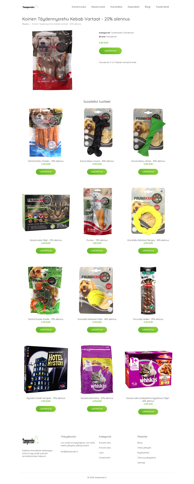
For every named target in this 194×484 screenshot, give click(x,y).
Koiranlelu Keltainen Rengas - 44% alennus (148, 242)
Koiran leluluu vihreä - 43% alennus (148, 163)
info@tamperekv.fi (69, 453)
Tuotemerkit (162, 7)
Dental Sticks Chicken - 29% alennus (46, 163)
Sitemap (141, 464)
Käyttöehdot (143, 454)
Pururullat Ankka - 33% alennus (148, 321)
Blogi (147, 7)
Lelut (101, 454)
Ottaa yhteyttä (144, 449)
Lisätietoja (110, 52)
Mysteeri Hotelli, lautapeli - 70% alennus (46, 400)
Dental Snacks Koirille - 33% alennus (45, 321)
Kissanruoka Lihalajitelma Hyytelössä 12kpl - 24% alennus (148, 401)
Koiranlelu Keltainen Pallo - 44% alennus (97, 321)
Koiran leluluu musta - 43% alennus (97, 163)
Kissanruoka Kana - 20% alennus (97, 400)
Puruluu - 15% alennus (97, 242)
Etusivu (25, 26)
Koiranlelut (116, 7)
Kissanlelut (133, 7)
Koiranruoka (79, 7)
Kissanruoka (98, 7)
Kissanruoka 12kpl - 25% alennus (46, 242)
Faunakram (128, 34)
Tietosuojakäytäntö (146, 459)
